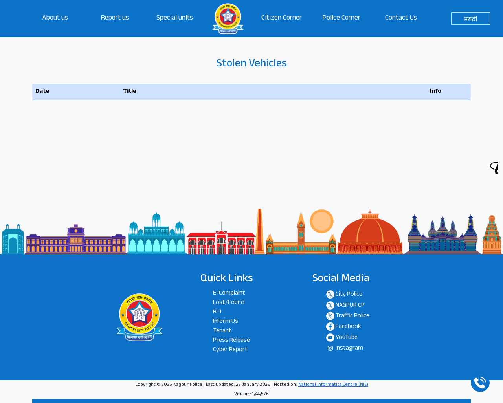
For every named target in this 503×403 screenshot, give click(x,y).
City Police (349, 295)
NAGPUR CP (350, 305)
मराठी (470, 20)
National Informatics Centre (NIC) (333, 385)
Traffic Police (352, 316)
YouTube (347, 338)
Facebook (348, 327)
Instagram (349, 349)
